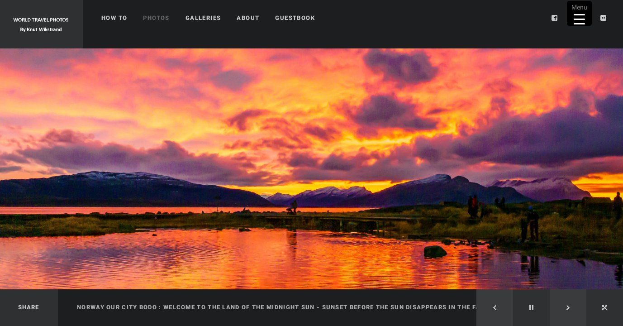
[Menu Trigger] (579, 13)
